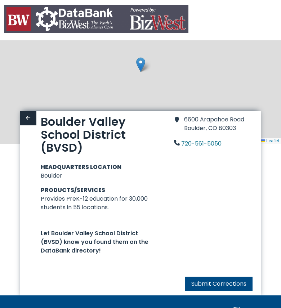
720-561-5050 (201, 143)
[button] (140, 64)
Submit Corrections (218, 284)
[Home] (96, 20)
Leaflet (270, 140)
